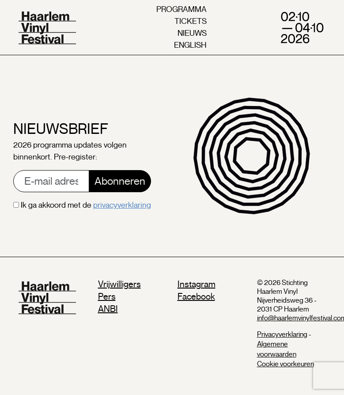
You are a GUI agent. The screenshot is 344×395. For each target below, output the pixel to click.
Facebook (196, 296)
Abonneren (120, 181)
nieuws (192, 33)
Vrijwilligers (119, 284)
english (190, 45)
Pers (107, 296)
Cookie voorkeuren (285, 364)
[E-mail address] (51, 181)
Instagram (196, 284)
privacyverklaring (122, 205)
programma (181, 9)
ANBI (108, 309)
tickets (190, 21)
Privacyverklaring (282, 334)
